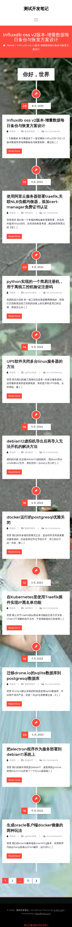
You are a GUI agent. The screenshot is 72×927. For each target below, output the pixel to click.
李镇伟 (12, 131)
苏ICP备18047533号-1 (36, 925)
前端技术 (29, 760)
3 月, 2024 (32, 583)
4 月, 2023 (32, 735)
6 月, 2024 (32, 347)
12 (28, 880)
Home (10, 45)
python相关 (31, 292)
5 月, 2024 (32, 427)
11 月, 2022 (32, 811)
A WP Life (59, 910)
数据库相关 (30, 131)
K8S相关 (29, 212)
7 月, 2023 (32, 659)
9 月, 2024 (32, 182)
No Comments (52, 131)
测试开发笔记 (36, 8)
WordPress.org (42, 913)
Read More (14, 151)
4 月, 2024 (32, 503)
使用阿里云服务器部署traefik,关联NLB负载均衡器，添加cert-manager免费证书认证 (35, 202)
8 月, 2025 (32, 106)
